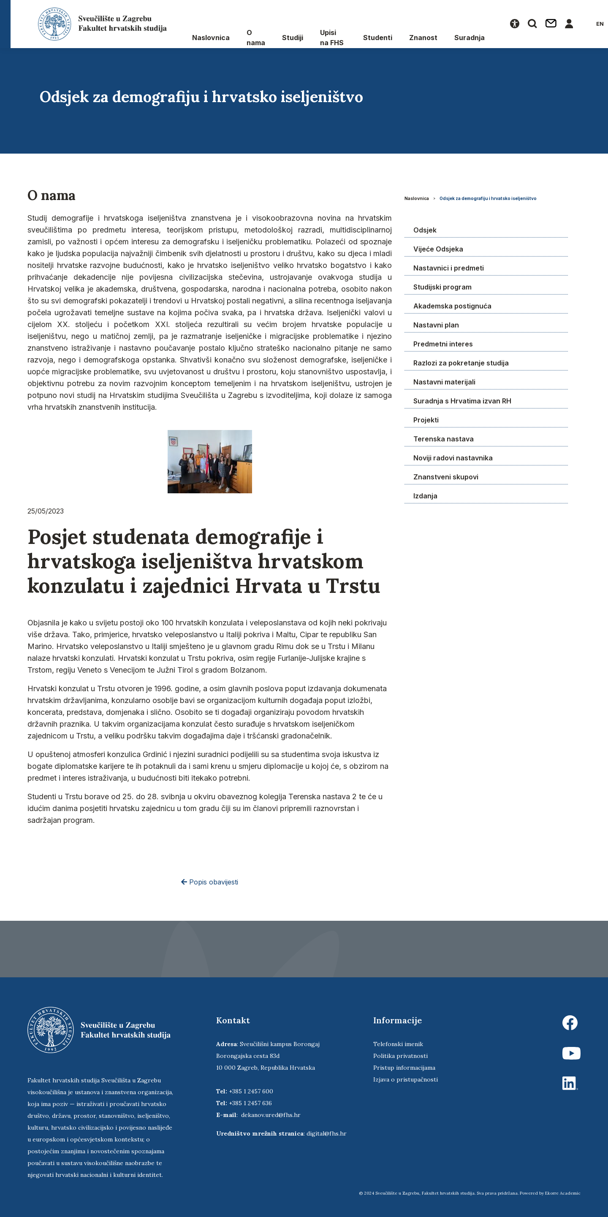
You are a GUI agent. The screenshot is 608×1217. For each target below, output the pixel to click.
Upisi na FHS (332, 37)
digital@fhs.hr (327, 1133)
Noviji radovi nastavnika (453, 458)
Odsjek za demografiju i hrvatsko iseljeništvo (488, 198)
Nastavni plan (436, 325)
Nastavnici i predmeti (448, 268)
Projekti (426, 420)
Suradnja (469, 37)
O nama (256, 37)
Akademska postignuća (452, 306)
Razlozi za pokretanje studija (461, 363)
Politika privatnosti (400, 1056)
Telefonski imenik (398, 1044)
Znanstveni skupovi (445, 477)
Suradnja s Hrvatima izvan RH (462, 401)
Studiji (292, 37)
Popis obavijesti (209, 882)
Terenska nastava (443, 439)
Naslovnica (211, 37)
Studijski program (442, 287)
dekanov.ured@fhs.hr (271, 1115)
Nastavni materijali (444, 382)
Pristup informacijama (404, 1067)
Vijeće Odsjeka (438, 249)
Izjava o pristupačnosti (405, 1079)
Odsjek (425, 230)
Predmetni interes (443, 344)
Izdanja (425, 496)
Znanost (423, 37)
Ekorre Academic (563, 1193)
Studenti (377, 37)
